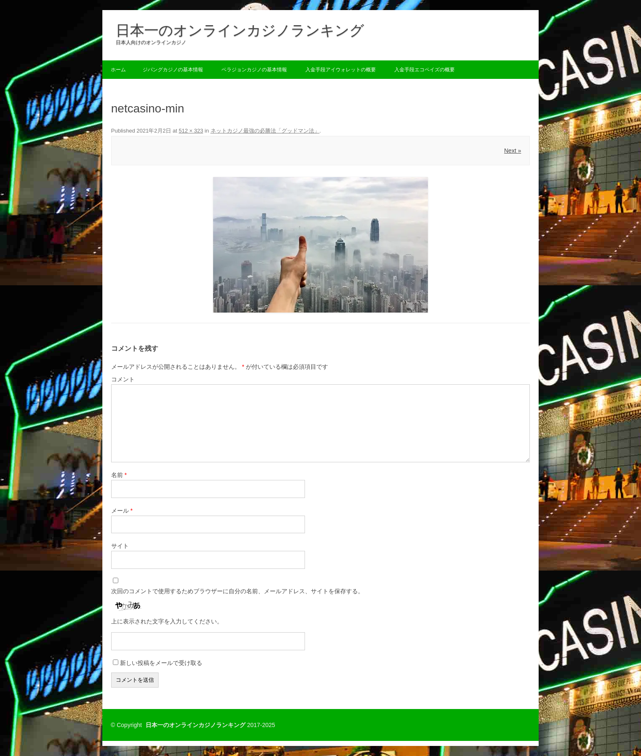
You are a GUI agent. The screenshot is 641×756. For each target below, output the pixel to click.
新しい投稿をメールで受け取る (161, 663)
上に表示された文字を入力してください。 (167, 621)
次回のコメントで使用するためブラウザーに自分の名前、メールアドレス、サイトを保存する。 (237, 591)
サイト (120, 545)
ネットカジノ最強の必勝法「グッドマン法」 (265, 131)
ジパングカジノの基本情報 (173, 70)
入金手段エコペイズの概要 (424, 70)
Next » (512, 150)
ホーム (118, 70)
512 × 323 (191, 131)
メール (122, 510)
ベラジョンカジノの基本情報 (254, 70)
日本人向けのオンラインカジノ (151, 42)
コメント (123, 379)
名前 (119, 475)
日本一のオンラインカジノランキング (240, 30)
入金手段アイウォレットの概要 (340, 70)
